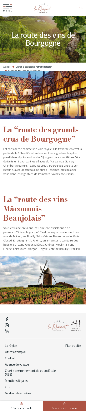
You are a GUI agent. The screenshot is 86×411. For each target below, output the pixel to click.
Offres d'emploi (15, 352)
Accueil (6, 67)
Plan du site (73, 346)
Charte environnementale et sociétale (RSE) (30, 372)
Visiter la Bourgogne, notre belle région (34, 67)
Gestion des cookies (18, 393)
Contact (10, 358)
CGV (7, 387)
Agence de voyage (17, 364)
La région (11, 346)
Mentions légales (16, 381)
